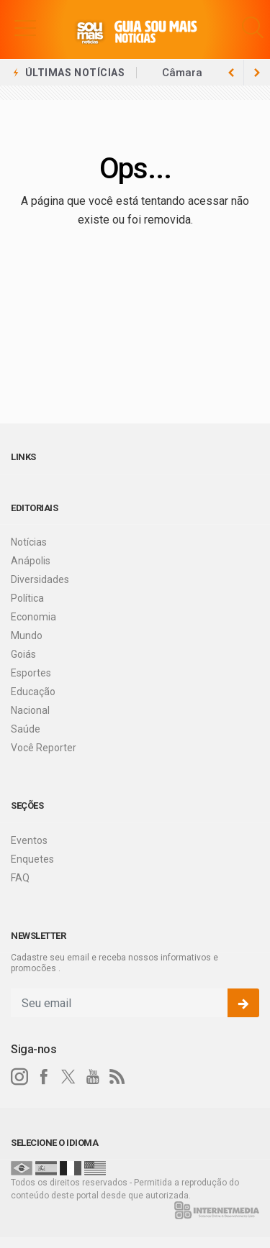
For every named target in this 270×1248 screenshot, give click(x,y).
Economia (33, 617)
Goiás (23, 654)
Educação (33, 691)
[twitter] (68, 1077)
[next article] (231, 73)
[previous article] (257, 73)
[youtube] (93, 1077)
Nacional (30, 710)
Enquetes (32, 859)
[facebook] (44, 1077)
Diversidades (40, 579)
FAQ (20, 878)
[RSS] (117, 1077)
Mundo (26, 635)
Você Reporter (43, 747)
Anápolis (30, 560)
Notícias (29, 542)
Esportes (31, 673)
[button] (25, 27)
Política (27, 598)
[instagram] (19, 1077)
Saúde (25, 729)
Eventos (29, 840)
